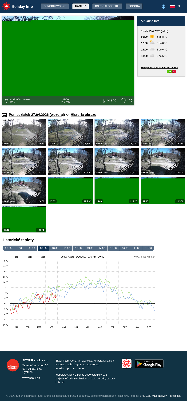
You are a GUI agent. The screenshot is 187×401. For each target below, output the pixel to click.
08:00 (31, 248)
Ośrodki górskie (107, 6)
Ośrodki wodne (55, 6)
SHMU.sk (145, 395)
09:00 (43, 248)
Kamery (80, 6)
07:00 (20, 248)
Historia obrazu (83, 115)
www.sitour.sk (31, 378)
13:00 (90, 248)
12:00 (78, 248)
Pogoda (134, 6)
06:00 (8, 248)
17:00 (137, 248)
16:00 (125, 248)
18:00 (148, 248)
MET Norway (159, 395)
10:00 (55, 248)
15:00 (113, 248)
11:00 (67, 248)
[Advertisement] (161, 91)
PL (179, 6)
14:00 (102, 248)
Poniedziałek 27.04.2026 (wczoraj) (38, 115)
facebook (175, 395)
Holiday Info (14, 4)
